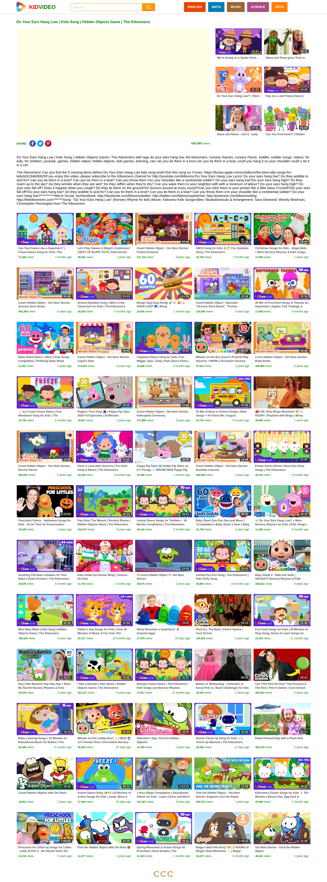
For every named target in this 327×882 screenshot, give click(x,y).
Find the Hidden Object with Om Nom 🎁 (104, 847)
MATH (216, 7)
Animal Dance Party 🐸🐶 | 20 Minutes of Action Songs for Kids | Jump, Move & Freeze (104, 796)
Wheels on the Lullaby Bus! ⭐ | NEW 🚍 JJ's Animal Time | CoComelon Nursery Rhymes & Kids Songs (104, 742)
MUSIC (236, 7)
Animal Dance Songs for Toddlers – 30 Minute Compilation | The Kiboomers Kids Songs (162, 524)
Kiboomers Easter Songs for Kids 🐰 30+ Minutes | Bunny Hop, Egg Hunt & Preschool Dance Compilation (282, 796)
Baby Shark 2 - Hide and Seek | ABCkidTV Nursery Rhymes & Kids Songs (278, 578)
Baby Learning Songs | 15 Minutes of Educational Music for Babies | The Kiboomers (42, 742)
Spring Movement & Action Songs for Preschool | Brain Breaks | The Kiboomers (161, 851)
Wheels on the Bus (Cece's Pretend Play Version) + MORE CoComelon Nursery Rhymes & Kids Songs (222, 361)
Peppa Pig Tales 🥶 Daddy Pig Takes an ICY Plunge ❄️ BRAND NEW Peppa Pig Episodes (162, 469)
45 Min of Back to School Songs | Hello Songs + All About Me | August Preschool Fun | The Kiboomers (221, 415)
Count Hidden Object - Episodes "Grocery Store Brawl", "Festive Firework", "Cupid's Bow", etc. (217, 306)
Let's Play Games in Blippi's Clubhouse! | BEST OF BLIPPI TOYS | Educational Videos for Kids (104, 252)
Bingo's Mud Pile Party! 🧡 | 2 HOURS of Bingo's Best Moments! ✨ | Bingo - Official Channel (222, 851)
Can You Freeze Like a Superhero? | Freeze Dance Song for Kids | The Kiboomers (41, 252)
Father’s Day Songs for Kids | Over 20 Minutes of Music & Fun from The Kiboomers (102, 633)
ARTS (279, 7)
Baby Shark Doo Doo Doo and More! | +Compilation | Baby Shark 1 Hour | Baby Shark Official (222, 524)
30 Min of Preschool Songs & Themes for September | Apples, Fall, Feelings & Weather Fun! (282, 306)
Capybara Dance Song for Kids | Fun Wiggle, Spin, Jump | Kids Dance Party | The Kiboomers (163, 361)
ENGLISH (195, 7)
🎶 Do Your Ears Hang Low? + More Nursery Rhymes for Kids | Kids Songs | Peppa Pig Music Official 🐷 (281, 524)
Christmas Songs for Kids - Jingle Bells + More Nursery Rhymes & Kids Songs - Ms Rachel (281, 252)
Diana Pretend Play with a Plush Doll (279, 738)
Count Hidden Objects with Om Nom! (42, 792)
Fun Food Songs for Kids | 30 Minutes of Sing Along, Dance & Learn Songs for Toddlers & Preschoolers (281, 633)
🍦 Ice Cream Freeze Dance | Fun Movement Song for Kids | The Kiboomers (39, 415)
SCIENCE (258, 7)
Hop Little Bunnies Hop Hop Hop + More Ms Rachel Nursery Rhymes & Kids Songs (44, 687)
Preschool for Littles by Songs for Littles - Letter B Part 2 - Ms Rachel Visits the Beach (44, 851)
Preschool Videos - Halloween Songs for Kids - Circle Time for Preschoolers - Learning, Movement (44, 524)
